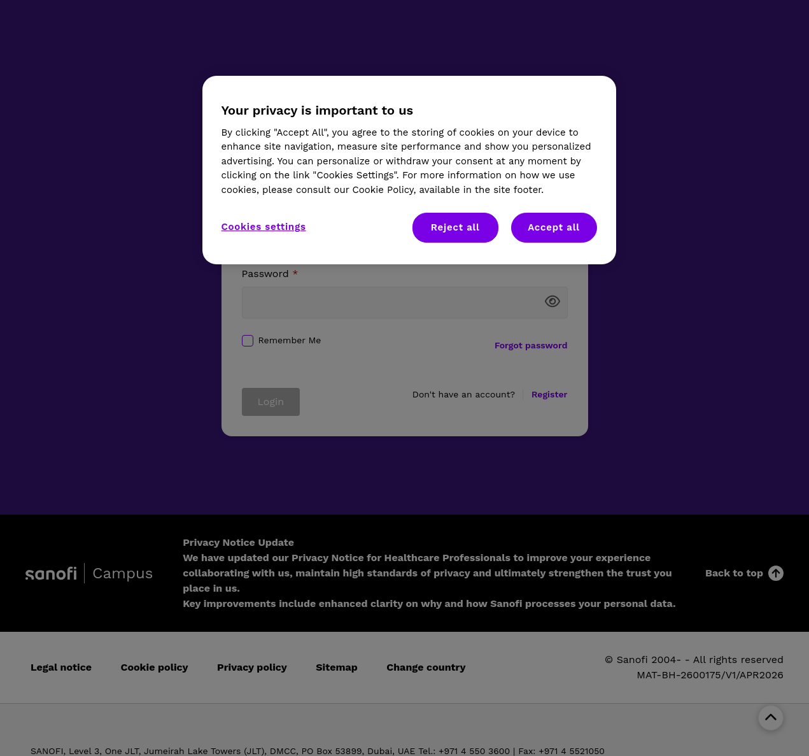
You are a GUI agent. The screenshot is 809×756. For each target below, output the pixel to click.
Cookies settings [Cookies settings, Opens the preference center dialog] (264, 226)
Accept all (554, 227)
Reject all (455, 227)
